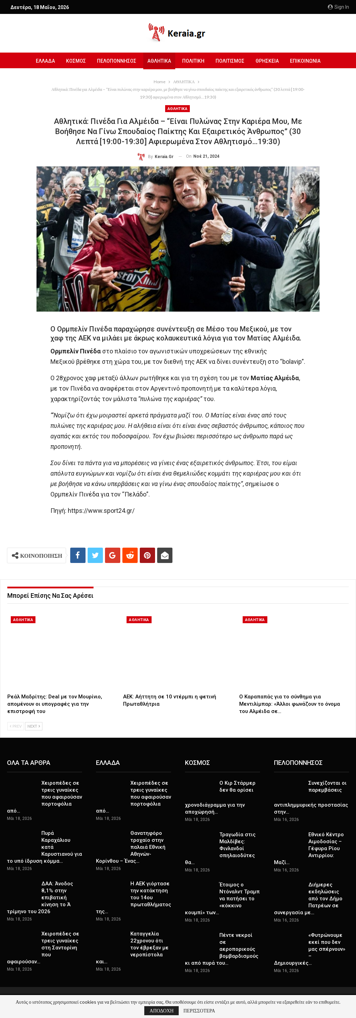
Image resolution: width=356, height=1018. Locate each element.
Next (33, 726)
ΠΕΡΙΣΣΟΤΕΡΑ (199, 1010)
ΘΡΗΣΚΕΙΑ (269, 61)
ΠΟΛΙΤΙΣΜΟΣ (231, 61)
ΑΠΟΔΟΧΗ (161, 1010)
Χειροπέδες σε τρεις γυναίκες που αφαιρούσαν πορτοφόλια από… (44, 797)
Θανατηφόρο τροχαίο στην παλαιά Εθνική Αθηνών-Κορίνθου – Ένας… (130, 847)
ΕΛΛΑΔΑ (41, 61)
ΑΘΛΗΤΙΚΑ (158, 61)
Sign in (338, 7)
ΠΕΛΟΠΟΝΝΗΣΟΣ (115, 61)
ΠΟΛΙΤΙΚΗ (194, 61)
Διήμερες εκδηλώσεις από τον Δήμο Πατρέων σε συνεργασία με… (308, 899)
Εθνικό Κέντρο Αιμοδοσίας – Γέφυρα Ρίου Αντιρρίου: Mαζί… (309, 848)
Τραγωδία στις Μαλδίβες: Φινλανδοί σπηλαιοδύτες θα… (220, 848)
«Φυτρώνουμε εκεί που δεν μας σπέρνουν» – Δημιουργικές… (309, 949)
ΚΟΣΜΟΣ (73, 61)
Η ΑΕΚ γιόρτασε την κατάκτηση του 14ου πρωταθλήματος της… (133, 897)
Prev (16, 726)
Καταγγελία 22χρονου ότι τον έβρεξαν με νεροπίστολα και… (132, 948)
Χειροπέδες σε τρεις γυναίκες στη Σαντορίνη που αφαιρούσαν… (43, 948)
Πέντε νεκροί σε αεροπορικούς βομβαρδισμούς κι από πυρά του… (221, 949)
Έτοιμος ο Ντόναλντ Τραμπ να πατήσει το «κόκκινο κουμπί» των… (222, 899)
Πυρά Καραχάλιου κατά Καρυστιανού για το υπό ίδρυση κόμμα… (44, 847)
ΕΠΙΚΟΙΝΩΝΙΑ (308, 61)
